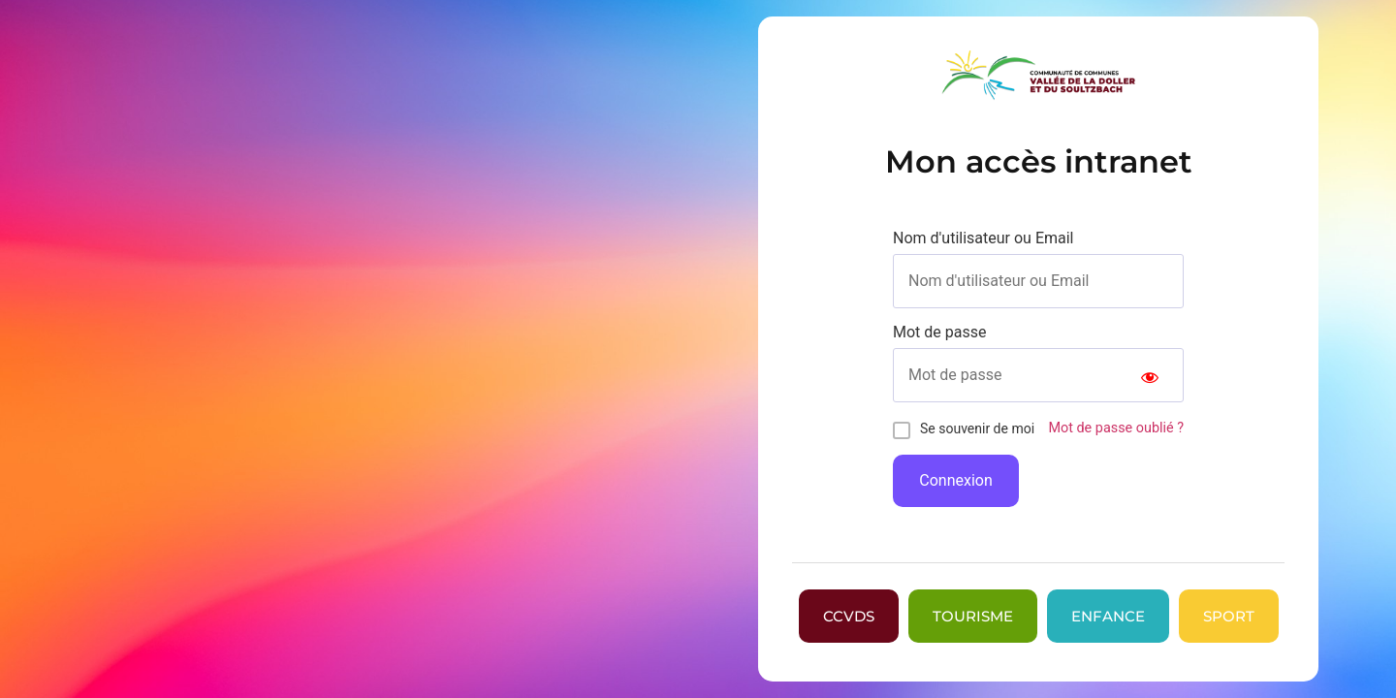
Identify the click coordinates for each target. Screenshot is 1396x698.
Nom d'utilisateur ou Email (983, 238)
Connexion (955, 480)
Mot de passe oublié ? (1116, 428)
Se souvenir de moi (977, 428)
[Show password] (1150, 375)
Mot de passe (939, 332)
